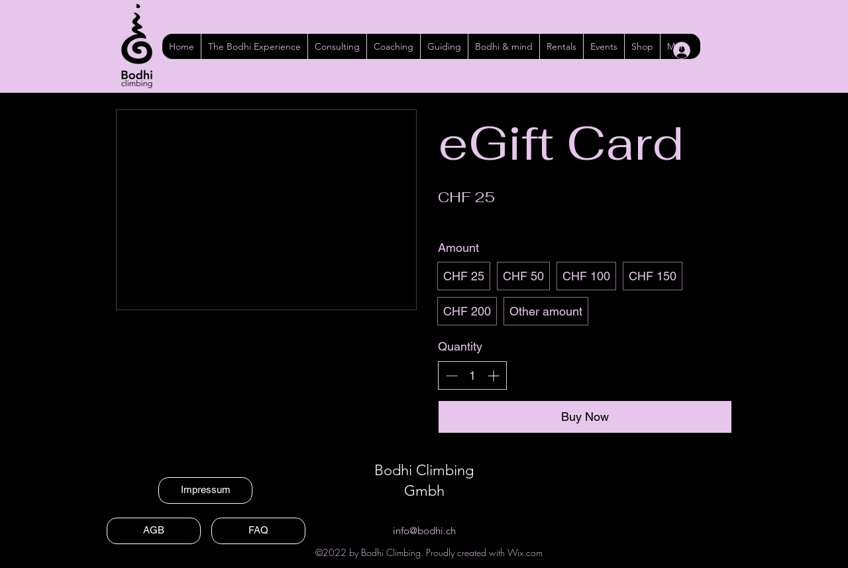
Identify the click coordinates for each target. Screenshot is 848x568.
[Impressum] (205, 490)
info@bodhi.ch (424, 530)
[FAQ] (258, 531)
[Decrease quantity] (451, 375)
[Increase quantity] (493, 375)
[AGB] (154, 531)
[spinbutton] (472, 375)
